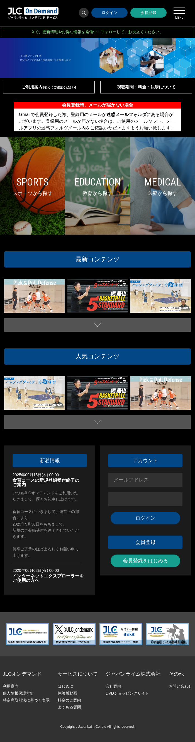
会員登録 (148, 12)
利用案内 (10, 686)
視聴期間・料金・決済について (146, 87)
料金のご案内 (69, 700)
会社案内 (113, 686)
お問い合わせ (180, 686)
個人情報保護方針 (18, 693)
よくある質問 (69, 707)
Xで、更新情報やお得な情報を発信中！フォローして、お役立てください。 (97, 32)
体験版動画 (67, 693)
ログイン (109, 12)
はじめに (65, 686)
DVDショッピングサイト (127, 693)
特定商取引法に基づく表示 (26, 700)
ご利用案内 (49, 87)
